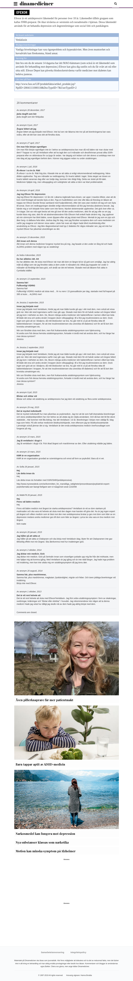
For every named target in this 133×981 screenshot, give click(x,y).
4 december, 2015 (32, 255)
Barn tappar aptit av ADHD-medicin (40, 764)
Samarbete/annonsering (52, 952)
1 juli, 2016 (32, 167)
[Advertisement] (66, 880)
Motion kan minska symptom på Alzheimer (46, 851)
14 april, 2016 (33, 190)
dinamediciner (36, 3)
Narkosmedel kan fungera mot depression (45, 834)
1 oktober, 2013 (34, 591)
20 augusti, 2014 (34, 571)
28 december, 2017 (36, 110)
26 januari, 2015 (32, 467)
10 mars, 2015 (33, 437)
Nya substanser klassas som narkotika (42, 842)
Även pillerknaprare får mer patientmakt (44, 700)
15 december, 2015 (36, 237)
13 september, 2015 (36, 279)
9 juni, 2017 (32, 125)
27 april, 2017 (33, 143)
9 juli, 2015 (32, 392)
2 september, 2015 (35, 302)
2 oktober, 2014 (34, 550)
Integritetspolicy (78, 952)
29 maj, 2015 (33, 407)
